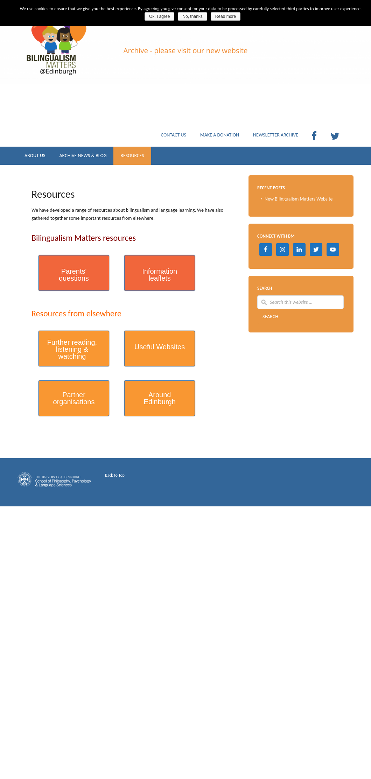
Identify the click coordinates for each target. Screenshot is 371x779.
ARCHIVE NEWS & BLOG (82, 157)
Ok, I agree (159, 16)
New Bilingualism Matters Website (299, 199)
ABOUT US (35, 157)
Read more (225, 16)
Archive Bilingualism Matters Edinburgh (88, 59)
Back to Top (115, 475)
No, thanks (192, 16)
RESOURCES (132, 157)
